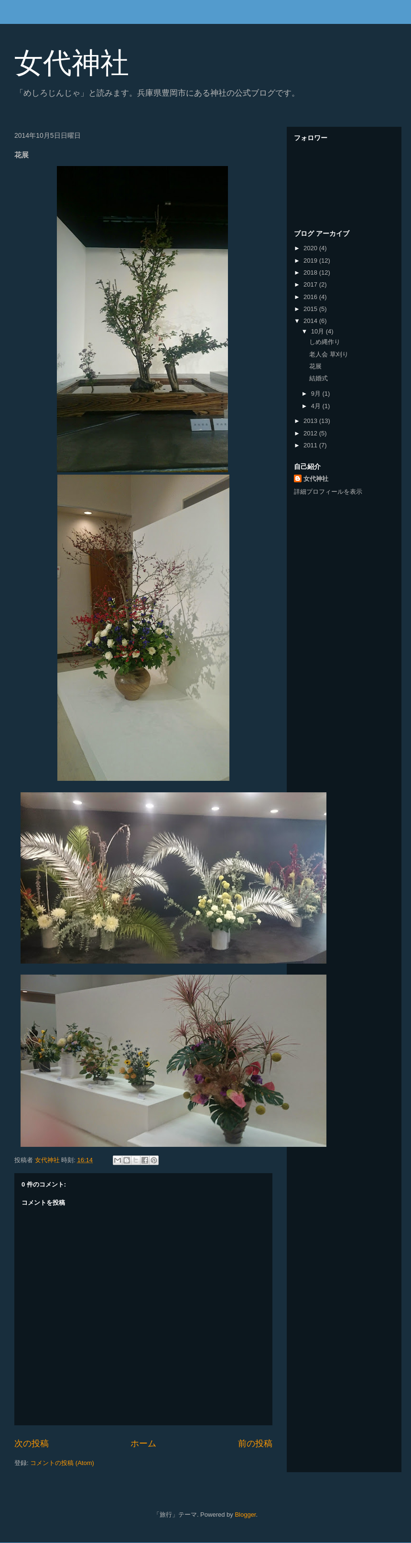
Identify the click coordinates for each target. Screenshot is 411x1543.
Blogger (245, 1514)
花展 (315, 366)
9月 (317, 393)
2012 (311, 433)
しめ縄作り (324, 341)
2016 (311, 296)
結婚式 (318, 378)
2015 (311, 308)
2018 (311, 272)
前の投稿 (255, 1443)
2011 (311, 445)
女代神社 (71, 63)
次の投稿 (31, 1443)
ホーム (143, 1443)
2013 (311, 420)
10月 (318, 331)
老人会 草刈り (328, 354)
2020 (311, 248)
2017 (311, 284)
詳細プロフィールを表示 (328, 491)
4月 (317, 406)
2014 (311, 320)
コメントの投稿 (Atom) (62, 1462)
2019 (311, 260)
